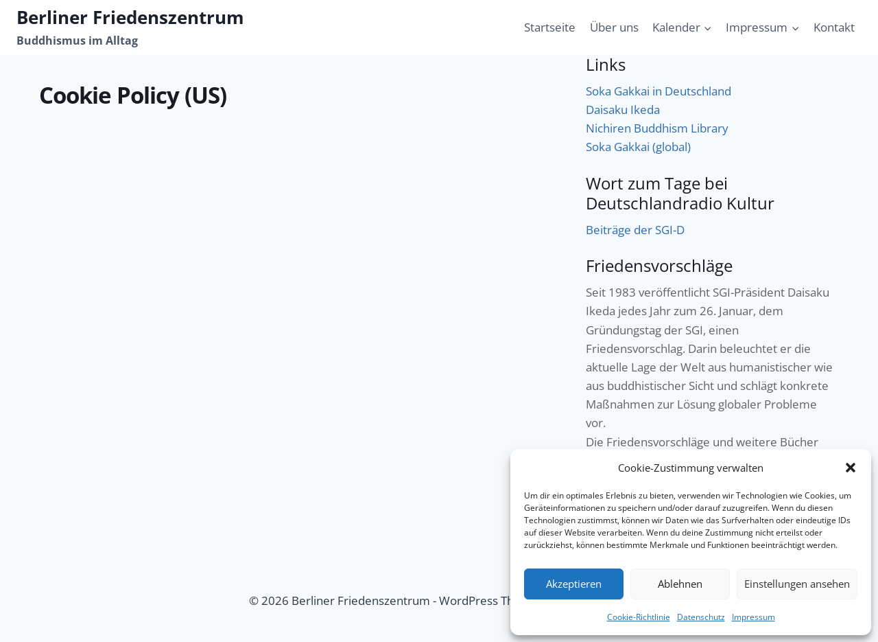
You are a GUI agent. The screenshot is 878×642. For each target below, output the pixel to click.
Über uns (614, 27)
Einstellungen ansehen (797, 584)
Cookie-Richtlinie (638, 617)
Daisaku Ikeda (623, 109)
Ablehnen (680, 584)
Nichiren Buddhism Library (657, 128)
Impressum (753, 617)
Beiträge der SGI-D (635, 230)
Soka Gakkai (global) (638, 146)
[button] (850, 467)
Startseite (550, 27)
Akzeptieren (574, 584)
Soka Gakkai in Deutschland (658, 91)
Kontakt (834, 27)
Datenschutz (701, 617)
